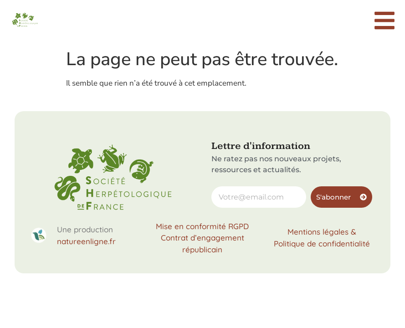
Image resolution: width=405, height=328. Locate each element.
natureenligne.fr (86, 241)
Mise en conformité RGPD (202, 226)
